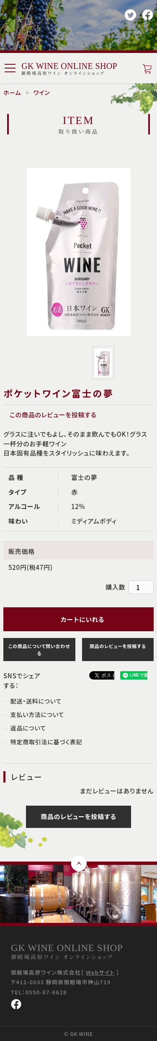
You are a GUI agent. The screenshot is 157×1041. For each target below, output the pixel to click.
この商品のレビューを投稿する (53, 414)
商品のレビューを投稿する (118, 646)
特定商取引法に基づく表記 (46, 742)
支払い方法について (37, 714)
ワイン (41, 92)
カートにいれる (78, 619)
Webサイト (100, 972)
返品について (28, 728)
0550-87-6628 (46, 992)
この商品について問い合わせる (39, 649)
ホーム (12, 92)
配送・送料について (36, 701)
